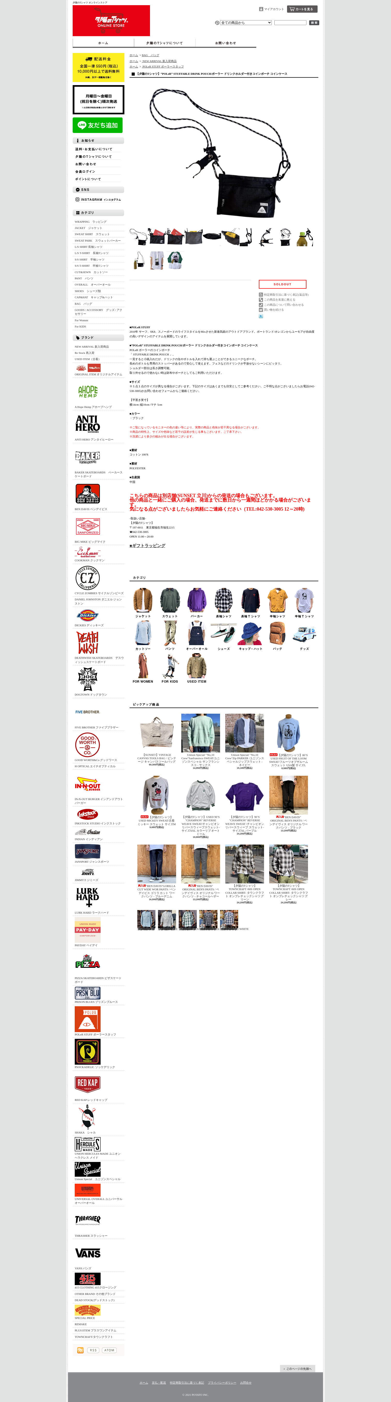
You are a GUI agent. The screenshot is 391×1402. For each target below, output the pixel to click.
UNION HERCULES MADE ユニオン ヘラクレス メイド (98, 1148)
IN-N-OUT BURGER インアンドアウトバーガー (99, 787)
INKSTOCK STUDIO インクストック (98, 816)
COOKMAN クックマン (89, 554)
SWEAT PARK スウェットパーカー (98, 240)
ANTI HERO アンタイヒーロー (94, 426)
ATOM (109, 1350)
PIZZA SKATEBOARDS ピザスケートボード (98, 966)
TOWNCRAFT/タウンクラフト (94, 1336)
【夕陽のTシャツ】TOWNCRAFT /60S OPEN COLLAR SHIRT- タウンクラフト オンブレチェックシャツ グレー (288, 873)
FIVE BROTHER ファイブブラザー (96, 714)
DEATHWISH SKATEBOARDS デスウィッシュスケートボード (99, 646)
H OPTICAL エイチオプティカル (95, 766)
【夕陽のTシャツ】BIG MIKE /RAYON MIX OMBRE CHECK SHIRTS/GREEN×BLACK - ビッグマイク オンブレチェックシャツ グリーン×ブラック (194, 920)
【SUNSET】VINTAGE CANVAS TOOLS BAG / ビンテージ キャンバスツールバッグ (156, 738)
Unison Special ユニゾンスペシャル (98, 1171)
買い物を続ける (274, 309)
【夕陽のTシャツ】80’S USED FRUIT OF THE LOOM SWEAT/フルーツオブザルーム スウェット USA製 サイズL (288, 740)
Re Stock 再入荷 (84, 352)
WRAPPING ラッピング (91, 221)
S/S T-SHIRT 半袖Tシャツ (92, 265)
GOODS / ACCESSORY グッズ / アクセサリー (98, 311)
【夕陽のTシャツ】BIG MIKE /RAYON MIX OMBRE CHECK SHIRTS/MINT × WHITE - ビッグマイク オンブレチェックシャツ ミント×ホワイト (146, 920)
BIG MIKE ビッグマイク (90, 528)
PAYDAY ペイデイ (88, 932)
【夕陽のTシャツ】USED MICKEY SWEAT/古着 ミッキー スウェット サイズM (156, 800)
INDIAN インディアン (89, 834)
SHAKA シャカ (88, 1119)
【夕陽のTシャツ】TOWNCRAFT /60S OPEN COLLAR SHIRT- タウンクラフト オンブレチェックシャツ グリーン (244, 873)
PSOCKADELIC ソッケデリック (95, 1054)
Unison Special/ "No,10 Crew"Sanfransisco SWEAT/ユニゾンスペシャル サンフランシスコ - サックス (200, 740)
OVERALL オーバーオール (93, 284)
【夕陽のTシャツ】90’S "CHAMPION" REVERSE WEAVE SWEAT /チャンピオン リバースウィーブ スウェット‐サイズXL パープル (244, 804)
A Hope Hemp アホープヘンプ (93, 393)
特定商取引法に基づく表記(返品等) (286, 294)
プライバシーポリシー (222, 1382)
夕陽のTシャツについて (164, 43)
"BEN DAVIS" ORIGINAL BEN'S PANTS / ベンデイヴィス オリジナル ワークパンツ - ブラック (288, 802)
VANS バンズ (88, 1255)
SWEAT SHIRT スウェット (92, 234)
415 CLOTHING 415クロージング (95, 1281)
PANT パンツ (84, 278)
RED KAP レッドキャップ (91, 1086)
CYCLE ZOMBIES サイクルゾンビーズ (99, 580)
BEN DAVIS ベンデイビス (91, 496)
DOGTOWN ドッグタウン (91, 681)
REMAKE (81, 1324)
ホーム (103, 43)
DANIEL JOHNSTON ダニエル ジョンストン (98, 601)
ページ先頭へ (297, 1368)
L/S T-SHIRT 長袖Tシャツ (92, 253)
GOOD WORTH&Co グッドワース (96, 747)
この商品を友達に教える (279, 299)
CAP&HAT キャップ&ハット (94, 297)
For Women (81, 320)
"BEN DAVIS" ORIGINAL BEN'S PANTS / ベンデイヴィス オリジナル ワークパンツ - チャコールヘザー (200, 871)
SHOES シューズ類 (88, 291)
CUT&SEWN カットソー (91, 272)
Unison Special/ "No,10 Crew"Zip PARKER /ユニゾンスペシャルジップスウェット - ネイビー (244, 740)
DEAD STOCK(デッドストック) (95, 1300)
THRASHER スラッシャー (91, 1222)
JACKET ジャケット (90, 227)
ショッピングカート (302, 9)
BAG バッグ (83, 303)
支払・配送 (159, 1382)
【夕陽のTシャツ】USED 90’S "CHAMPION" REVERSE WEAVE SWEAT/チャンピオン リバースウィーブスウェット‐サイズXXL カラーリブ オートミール (200, 806)
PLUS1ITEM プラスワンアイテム (95, 1330)
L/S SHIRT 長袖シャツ (88, 246)
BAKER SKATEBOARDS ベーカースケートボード (99, 461)
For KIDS (80, 326)
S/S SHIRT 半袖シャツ (89, 259)
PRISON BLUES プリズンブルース (96, 995)
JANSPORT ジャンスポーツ (92, 853)
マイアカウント (274, 9)
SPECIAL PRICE (88, 1312)
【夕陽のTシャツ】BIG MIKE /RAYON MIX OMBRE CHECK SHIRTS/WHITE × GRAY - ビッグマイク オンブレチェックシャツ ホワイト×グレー (168, 920)
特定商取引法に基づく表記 (187, 1382)
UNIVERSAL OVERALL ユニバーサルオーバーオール (98, 1194)
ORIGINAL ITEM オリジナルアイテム (98, 370)
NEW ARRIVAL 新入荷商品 (92, 346)
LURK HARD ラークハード (92, 899)
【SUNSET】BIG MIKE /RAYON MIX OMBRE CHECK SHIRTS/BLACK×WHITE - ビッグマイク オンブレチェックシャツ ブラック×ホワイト (214, 920)
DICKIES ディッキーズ (89, 617)
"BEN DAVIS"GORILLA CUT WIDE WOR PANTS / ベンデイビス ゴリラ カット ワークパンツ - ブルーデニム (156, 871)
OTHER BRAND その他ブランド (95, 1293)
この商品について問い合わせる (284, 304)
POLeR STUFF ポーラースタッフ (95, 1021)
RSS (93, 1350)
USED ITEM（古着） (88, 359)
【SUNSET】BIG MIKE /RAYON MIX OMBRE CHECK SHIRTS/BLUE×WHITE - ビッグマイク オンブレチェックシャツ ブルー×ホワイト (234, 920)
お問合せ (225, 43)
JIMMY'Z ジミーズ (88, 874)
